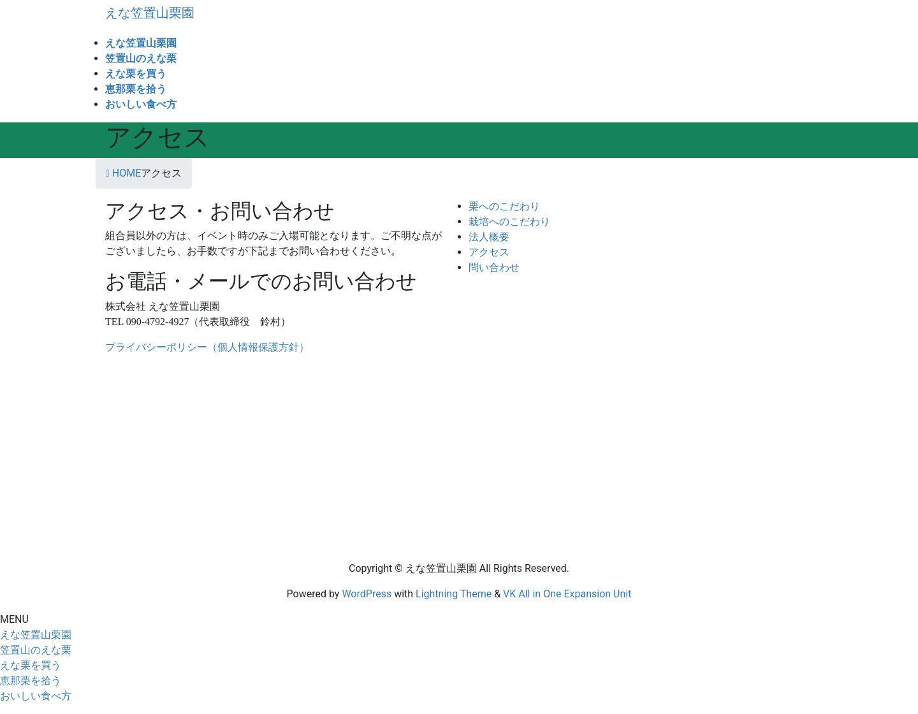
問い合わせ (494, 267)
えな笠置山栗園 (35, 635)
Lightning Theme (454, 594)
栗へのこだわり (504, 206)
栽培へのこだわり (509, 221)
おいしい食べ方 (35, 696)
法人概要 (489, 237)
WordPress (366, 594)
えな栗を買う (30, 665)
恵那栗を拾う (30, 680)
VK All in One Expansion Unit (567, 594)
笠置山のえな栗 (35, 650)
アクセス (489, 252)
